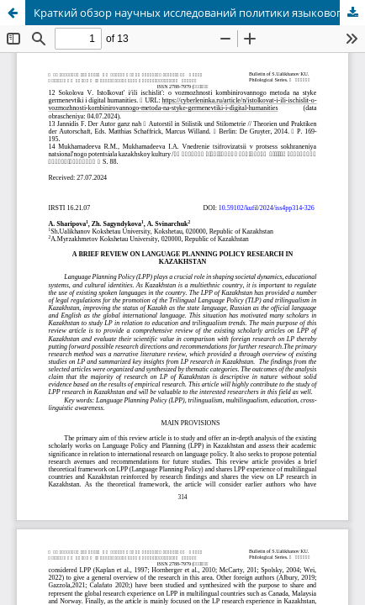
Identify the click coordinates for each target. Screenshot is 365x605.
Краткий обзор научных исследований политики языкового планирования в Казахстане (199, 12)
